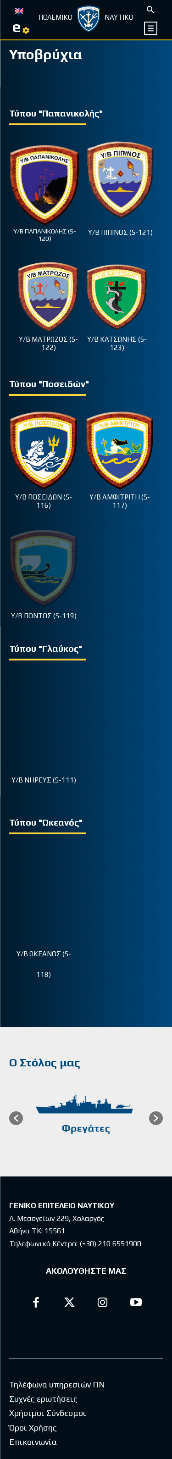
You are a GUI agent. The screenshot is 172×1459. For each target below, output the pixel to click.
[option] (86, 968)
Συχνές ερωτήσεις (43, 1258)
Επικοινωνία (33, 1301)
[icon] (151, 28)
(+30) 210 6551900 (110, 1093)
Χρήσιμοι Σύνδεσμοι (47, 1273)
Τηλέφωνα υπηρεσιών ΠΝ (57, 1244)
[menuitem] (19, 10)
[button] (16, 968)
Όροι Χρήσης (33, 1287)
